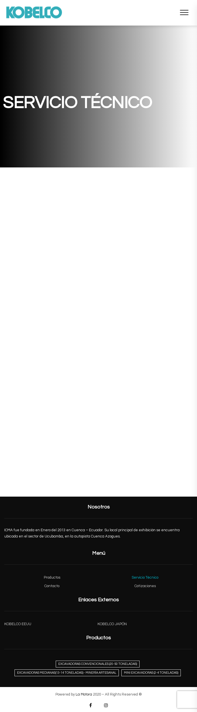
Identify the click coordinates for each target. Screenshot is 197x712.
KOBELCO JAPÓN (112, 624)
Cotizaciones (145, 586)
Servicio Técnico (145, 577)
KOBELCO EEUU (17, 624)
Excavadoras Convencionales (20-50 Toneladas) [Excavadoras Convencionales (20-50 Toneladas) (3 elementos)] (97, 663)
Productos (52, 577)
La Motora (84, 694)
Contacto (51, 586)
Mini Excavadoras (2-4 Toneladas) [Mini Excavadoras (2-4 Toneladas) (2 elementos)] (151, 672)
